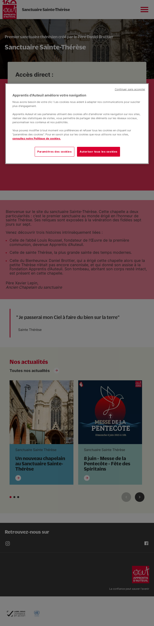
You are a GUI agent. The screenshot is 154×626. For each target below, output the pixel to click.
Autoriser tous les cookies (98, 151)
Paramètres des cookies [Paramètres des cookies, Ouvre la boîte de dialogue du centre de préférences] (54, 151)
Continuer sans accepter (130, 89)
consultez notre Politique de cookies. (36, 138)
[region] (77, 123)
